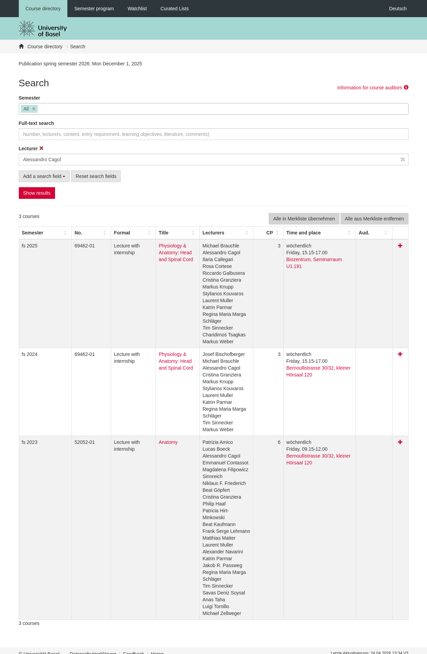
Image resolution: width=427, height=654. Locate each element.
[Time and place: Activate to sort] (335, 232)
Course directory (43, 8)
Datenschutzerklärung (93, 647)
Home (157, 647)
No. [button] (61, 232)
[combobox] (214, 109)
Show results (37, 193)
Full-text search (36, 123)
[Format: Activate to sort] (104, 232)
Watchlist (137, 8)
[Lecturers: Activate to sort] (246, 232)
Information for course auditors (373, 87)
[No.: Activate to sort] (67, 232)
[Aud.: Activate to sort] (386, 232)
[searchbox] (41, 109)
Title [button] (137, 232)
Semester (29, 98)
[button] (32, 232)
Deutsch (397, 8)
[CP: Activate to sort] (286, 232)
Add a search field (44, 176)
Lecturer (31, 148)
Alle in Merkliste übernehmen (304, 218)
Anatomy (141, 442)
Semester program (94, 8)
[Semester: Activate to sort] (36, 232)
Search (77, 46)
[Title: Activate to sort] (173, 232)
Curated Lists (174, 8)
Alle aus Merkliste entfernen (374, 218)
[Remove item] (34, 109)
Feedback (133, 647)
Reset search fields (96, 176)
